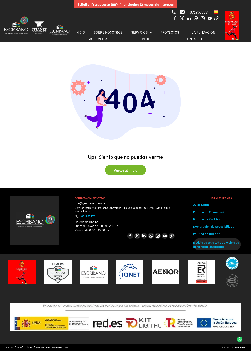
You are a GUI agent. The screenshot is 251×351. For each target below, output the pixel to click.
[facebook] (175, 18)
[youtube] (210, 18)
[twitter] (182, 18)
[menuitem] (80, 32)
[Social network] (216, 18)
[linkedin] (189, 18)
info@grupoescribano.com (92, 203)
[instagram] (203, 18)
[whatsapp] (196, 18)
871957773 (199, 12)
